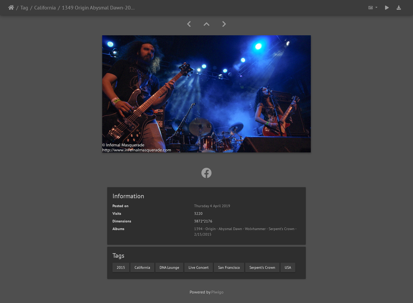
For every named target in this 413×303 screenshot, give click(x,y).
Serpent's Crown (262, 267)
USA (288, 267)
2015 (121, 267)
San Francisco (229, 267)
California (45, 7)
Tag (24, 7)
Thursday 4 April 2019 (212, 205)
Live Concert (199, 267)
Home (11, 8)
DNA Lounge (169, 267)
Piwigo (217, 292)
